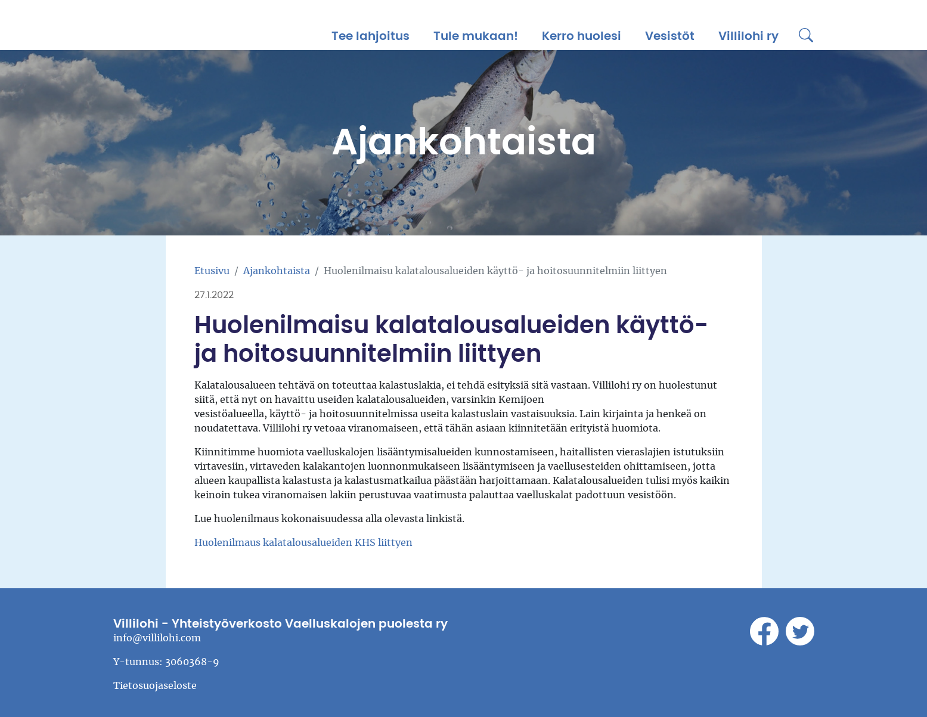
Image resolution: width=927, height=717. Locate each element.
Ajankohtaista (276, 271)
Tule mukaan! (475, 36)
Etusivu (212, 271)
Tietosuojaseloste (155, 686)
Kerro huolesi (581, 36)
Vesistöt (670, 36)
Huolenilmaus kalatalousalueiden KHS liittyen (303, 543)
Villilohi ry (748, 36)
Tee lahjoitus (370, 36)
